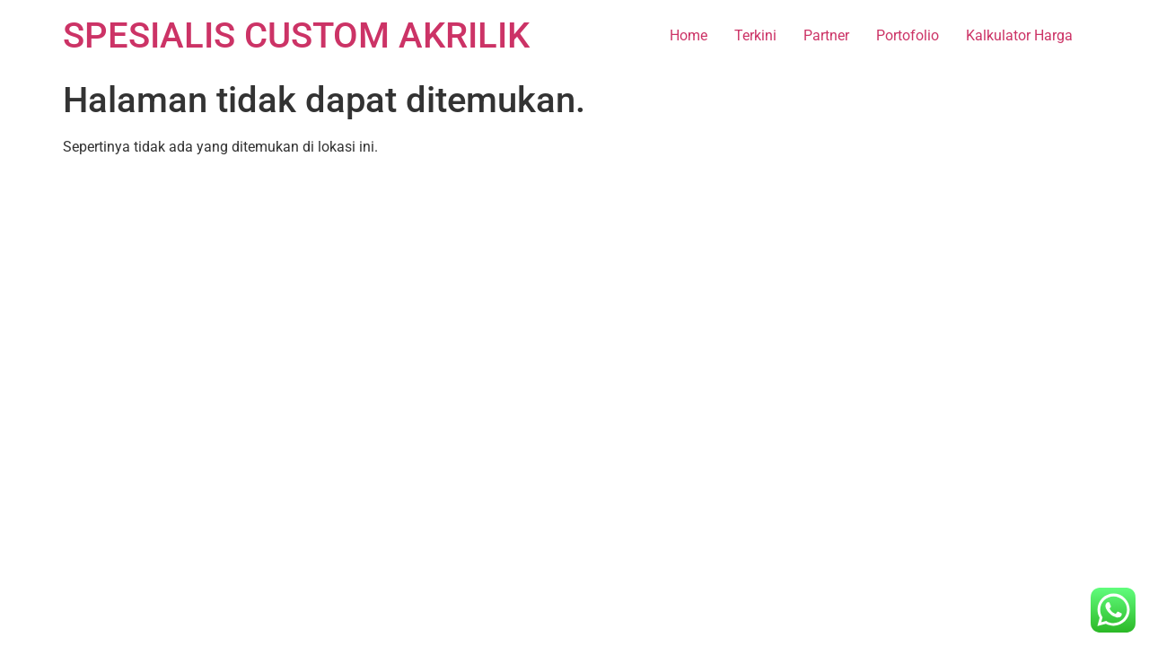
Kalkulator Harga (1019, 35)
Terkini (755, 35)
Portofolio (907, 35)
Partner (826, 35)
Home (688, 35)
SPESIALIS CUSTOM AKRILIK (296, 35)
